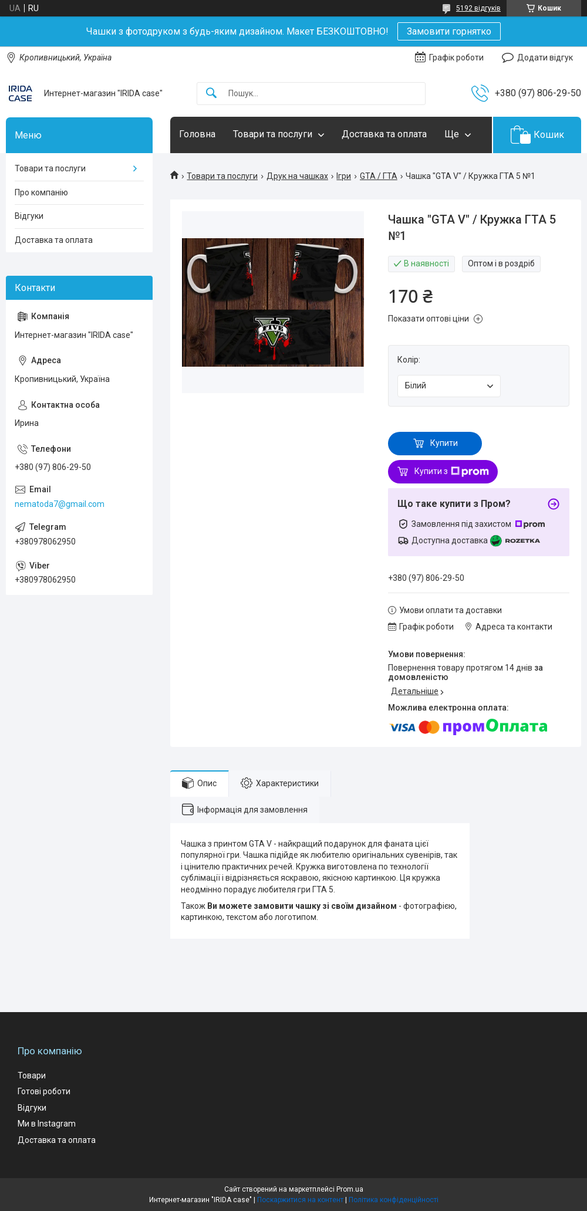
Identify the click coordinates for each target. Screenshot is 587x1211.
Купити (444, 443)
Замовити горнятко (449, 31)
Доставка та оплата (384, 134)
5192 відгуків (478, 8)
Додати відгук (545, 57)
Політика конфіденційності (393, 1200)
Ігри (343, 176)
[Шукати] (211, 93)
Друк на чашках (297, 176)
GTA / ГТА (378, 176)
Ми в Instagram (47, 1123)
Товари (32, 1075)
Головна (197, 134)
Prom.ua (349, 1189)
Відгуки (29, 216)
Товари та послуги (272, 134)
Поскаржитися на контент (300, 1200)
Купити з (451, 471)
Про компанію (41, 192)
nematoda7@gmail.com (59, 504)
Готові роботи (44, 1091)
